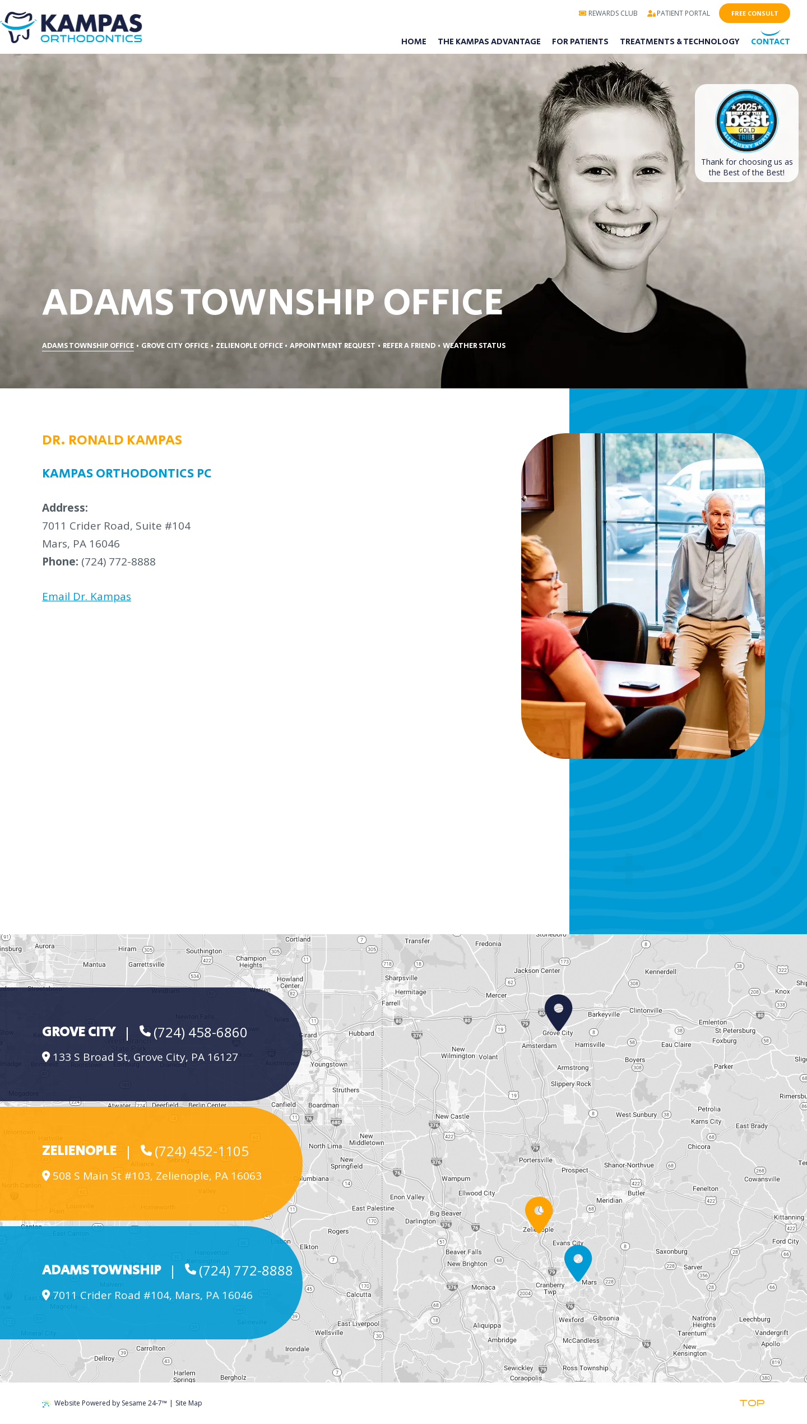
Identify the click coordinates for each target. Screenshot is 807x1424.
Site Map (188, 1403)
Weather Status (474, 346)
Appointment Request (332, 346)
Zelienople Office (249, 346)
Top (752, 1403)
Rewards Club (608, 13)
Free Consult (754, 13)
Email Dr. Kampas (86, 596)
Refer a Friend (409, 346)
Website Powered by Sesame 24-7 (104, 1403)
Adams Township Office (88, 346)
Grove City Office (174, 346)
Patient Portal (678, 13)
